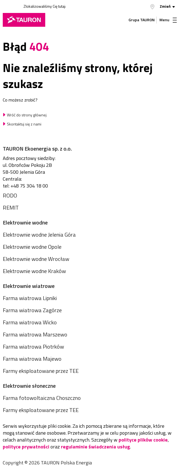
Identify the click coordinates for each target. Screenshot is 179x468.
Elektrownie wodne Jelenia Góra (39, 234)
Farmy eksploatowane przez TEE (41, 371)
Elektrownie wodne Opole (32, 246)
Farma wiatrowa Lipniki (30, 298)
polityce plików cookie (143, 439)
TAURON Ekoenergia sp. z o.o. (37, 148)
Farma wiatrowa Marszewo (35, 334)
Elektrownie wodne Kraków (34, 271)
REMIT (11, 207)
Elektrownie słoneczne (29, 385)
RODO (10, 195)
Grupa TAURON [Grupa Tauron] (142, 20)
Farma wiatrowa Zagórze (32, 310)
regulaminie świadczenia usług (95, 446)
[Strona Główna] (24, 20)
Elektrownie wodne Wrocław (36, 259)
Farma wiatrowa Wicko (30, 322)
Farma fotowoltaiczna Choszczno (42, 398)
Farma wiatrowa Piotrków (33, 346)
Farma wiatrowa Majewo (32, 358)
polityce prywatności (26, 446)
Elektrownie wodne (25, 222)
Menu (168, 20)
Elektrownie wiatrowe (29, 286)
